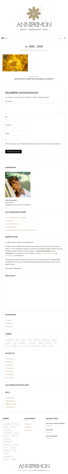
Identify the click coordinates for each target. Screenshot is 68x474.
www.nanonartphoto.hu (47, 253)
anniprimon (34, 25)
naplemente (23, 343)
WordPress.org (10, 407)
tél (21, 346)
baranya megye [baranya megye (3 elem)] (8, 424)
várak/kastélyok (35, 346)
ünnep (51, 346)
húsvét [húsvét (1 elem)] (16, 432)
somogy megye (32, 343)
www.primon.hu (9, 255)
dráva (17, 340)
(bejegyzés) (10, 401)
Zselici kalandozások (12, 224)
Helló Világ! (10, 220)
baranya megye (9, 340)
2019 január (9, 362)
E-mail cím (8, 125)
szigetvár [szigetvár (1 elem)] (15, 444)
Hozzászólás (8, 101)
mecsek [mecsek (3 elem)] (14, 435)
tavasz (7, 346)
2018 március (10, 368)
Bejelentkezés (10, 398)
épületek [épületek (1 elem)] (6, 459)
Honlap (7, 133)
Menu (5, 38)
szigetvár (48, 343)
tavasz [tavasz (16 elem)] (12, 447)
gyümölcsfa (37, 340)
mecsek (15, 343)
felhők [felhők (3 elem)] (6, 427)
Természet (9, 326)
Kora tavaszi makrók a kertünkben (16, 217)
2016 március (10, 374)
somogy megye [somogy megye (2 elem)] (8, 441)
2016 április (9, 371)
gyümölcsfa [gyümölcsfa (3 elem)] (7, 429)
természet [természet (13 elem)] (7, 450)
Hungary (8, 320)
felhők (23, 340)
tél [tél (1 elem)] (14, 450)
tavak (55, 343)
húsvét (54, 340)
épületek (44, 346)
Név (6, 117)
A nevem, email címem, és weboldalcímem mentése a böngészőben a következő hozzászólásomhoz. (33, 144)
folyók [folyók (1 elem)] (13, 427)
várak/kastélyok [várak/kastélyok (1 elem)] (8, 456)
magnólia (8, 343)
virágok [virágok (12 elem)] (6, 453)
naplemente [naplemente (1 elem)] (7, 438)
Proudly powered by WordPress (25, 470)
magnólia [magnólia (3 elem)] (6, 435)
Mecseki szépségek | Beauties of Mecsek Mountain (21, 230)
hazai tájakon (46, 340)
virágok (26, 346)
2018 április (9, 365)
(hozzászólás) (11, 404)
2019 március (10, 359)
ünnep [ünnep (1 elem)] (14, 459)
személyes (41, 343)
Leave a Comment (43, 50)
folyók (29, 340)
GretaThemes (47, 470)
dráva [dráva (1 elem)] (17, 424)
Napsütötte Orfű (11, 227)
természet (14, 346)
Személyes (9, 323)
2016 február (10, 377)
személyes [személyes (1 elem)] (7, 444)
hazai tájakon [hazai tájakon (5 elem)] (7, 432)
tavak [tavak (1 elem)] (6, 447)
